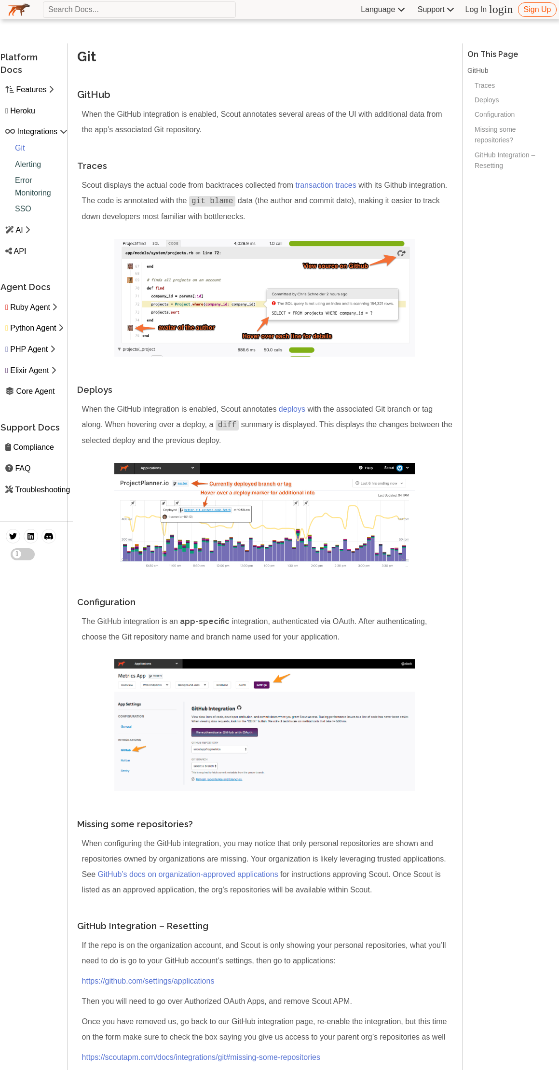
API (20, 251)
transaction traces (325, 185)
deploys (292, 409)
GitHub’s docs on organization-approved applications (187, 874)
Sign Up (537, 9)
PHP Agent (29, 349)
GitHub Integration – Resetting (505, 160)
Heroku (22, 111)
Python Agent (33, 328)
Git (20, 148)
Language (383, 9)
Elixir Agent (29, 370)
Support (436, 9)
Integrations (37, 131)
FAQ (22, 468)
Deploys (487, 100)
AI (19, 230)
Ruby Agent (30, 307)
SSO (23, 209)
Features (31, 89)
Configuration (495, 114)
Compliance (33, 447)
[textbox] (139, 9)
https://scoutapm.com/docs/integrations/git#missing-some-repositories (201, 1057)
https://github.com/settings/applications (148, 981)
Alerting (28, 164)
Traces (485, 85)
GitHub (478, 70)
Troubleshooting (42, 490)
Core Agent (35, 391)
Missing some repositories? (495, 134)
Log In (489, 9)
